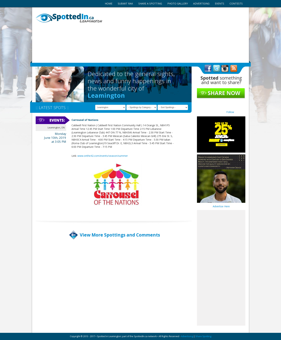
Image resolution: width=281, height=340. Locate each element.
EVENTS (219, 3)
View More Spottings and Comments (120, 235)
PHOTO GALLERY (177, 3)
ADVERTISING (201, 3)
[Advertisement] (176, 35)
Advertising (187, 336)
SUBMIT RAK (125, 3)
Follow (230, 112)
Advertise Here (221, 206)
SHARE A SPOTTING (150, 3)
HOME (108, 3)
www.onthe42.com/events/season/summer (102, 155)
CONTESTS (236, 3)
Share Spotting (203, 336)
